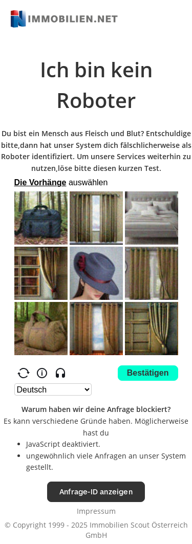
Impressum (96, 511)
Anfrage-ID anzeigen (96, 491)
